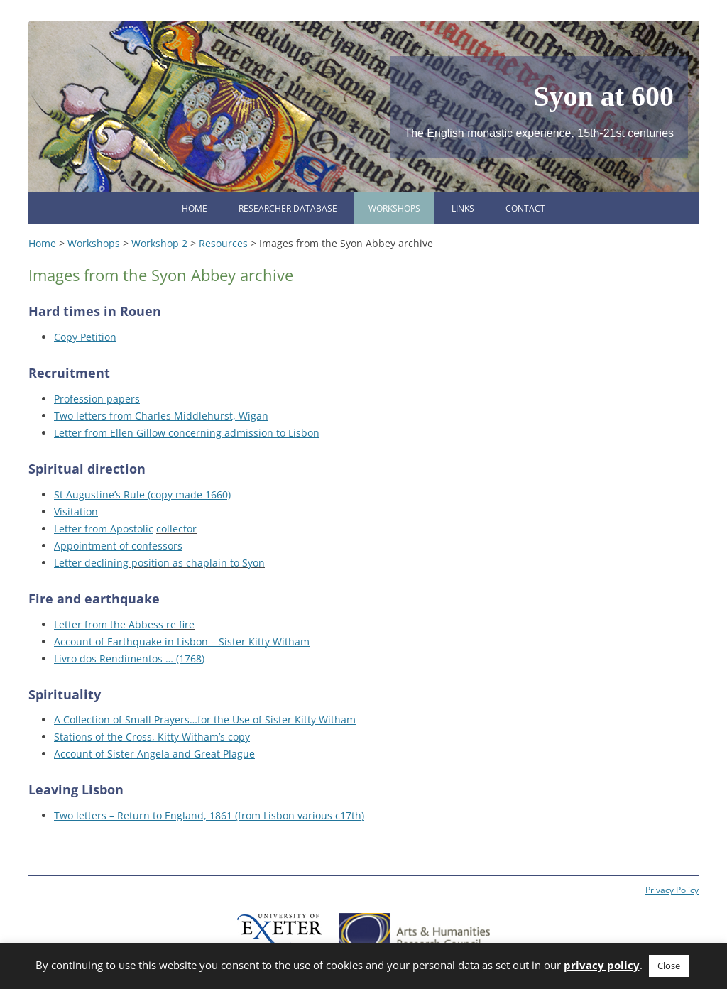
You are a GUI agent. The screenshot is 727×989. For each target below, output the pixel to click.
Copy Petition (85, 337)
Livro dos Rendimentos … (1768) (129, 658)
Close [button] (668, 965)
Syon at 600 (603, 96)
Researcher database (288, 208)
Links (463, 208)
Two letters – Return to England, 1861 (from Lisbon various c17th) (209, 815)
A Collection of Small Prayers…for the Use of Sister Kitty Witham (205, 719)
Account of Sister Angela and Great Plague (154, 753)
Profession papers (97, 398)
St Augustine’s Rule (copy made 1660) (142, 494)
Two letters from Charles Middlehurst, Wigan (161, 415)
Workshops (394, 208)
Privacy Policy (672, 890)
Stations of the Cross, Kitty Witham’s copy (152, 736)
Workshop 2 (159, 243)
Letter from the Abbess (108, 624)
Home (194, 208)
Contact (525, 208)
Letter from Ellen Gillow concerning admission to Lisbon (186, 432)
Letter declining (91, 562)
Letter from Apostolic (103, 528)
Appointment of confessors (118, 545)
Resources (223, 243)
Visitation (76, 511)
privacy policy (602, 965)
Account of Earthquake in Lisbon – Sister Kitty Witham (182, 641)
